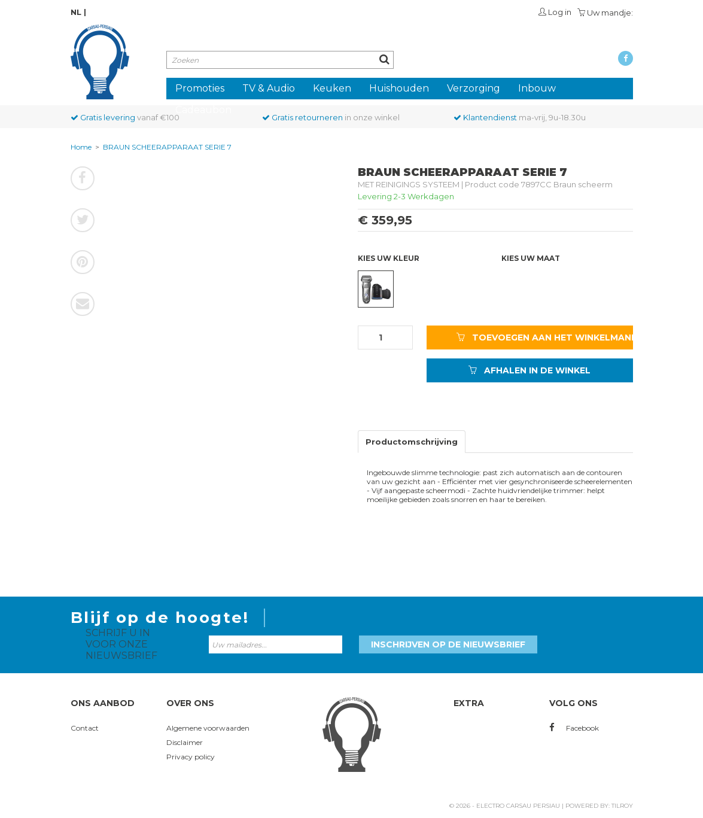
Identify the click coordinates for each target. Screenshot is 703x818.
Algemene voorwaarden (207, 727)
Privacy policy (190, 756)
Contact (85, 727)
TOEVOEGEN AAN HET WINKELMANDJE (545, 337)
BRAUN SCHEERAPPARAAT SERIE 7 (167, 146)
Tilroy (622, 806)
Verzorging (473, 88)
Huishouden (399, 88)
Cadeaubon (203, 109)
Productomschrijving (412, 441)
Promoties (199, 88)
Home (81, 146)
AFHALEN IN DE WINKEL (529, 370)
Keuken (332, 88)
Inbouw (537, 88)
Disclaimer (184, 742)
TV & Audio (268, 88)
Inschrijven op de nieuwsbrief (448, 644)
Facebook (574, 727)
